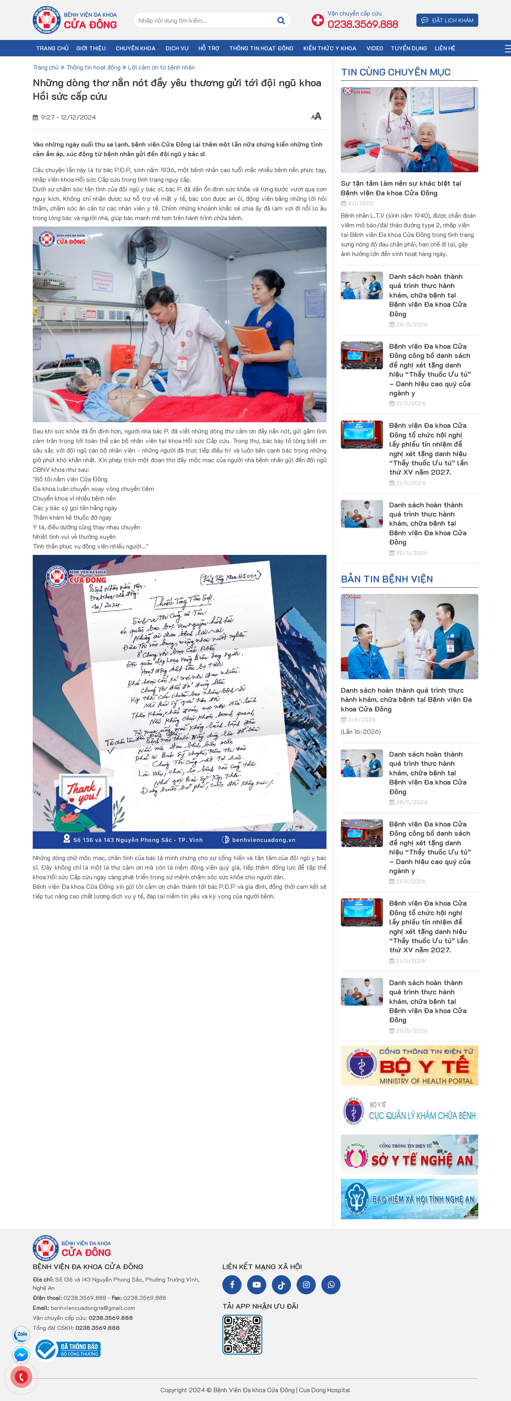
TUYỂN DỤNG (409, 48)
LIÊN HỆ (445, 48)
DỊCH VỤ (177, 48)
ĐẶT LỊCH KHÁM (447, 20)
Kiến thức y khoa (330, 48)
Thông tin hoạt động (261, 48)
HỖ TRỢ (208, 48)
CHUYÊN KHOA (136, 48)
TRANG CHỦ (52, 48)
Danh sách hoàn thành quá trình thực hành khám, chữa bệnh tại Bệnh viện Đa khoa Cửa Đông (428, 294)
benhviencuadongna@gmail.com (93, 1308)
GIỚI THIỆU (91, 48)
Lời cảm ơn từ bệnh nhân (161, 67)
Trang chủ (46, 67)
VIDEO (374, 48)
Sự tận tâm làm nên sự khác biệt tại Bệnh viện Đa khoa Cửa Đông (401, 187)
